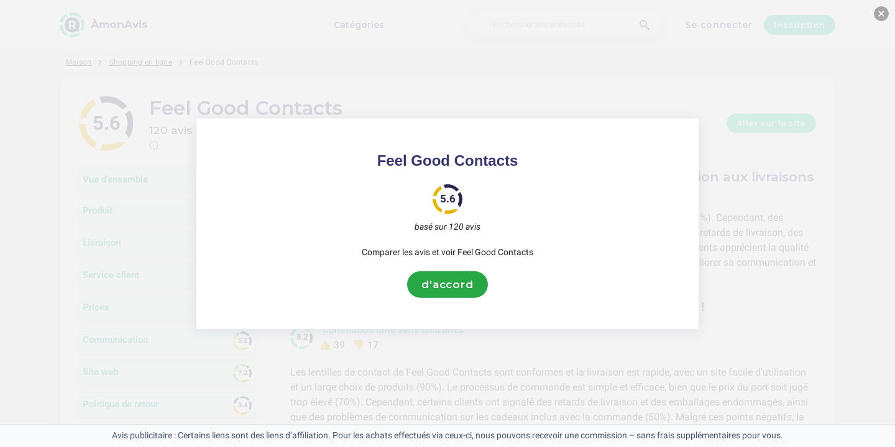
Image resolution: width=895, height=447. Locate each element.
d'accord (447, 284)
